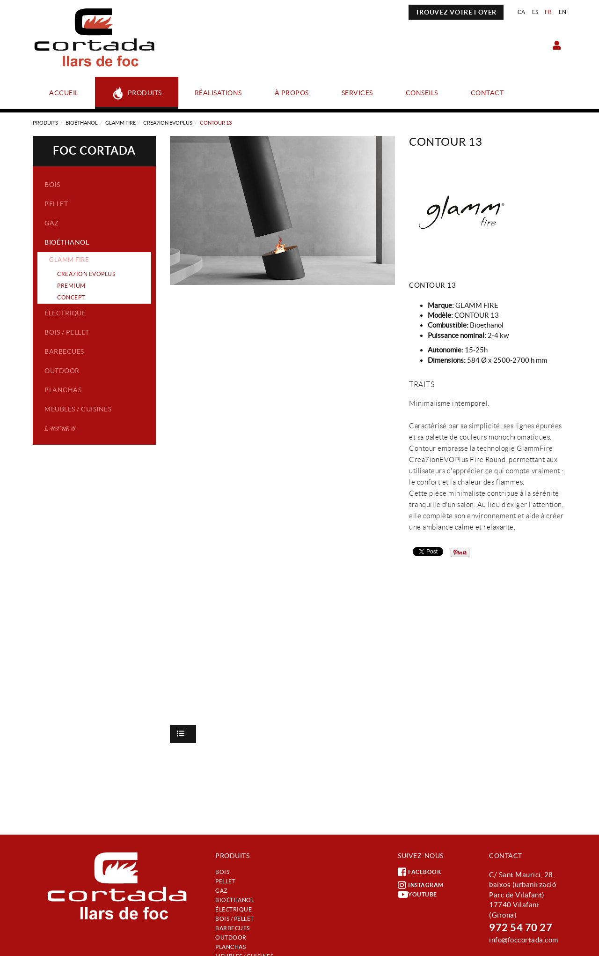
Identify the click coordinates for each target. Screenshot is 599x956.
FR (548, 12)
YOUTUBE (417, 894)
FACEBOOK (419, 872)
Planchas (62, 390)
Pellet (56, 204)
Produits (45, 123)
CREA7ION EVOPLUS (167, 123)
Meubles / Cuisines (77, 409)
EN (563, 12)
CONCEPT (71, 297)
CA (522, 12)
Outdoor (62, 370)
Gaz (51, 223)
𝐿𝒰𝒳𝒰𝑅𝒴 (59, 428)
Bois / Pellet (66, 332)
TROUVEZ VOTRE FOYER (456, 12)
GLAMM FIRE (120, 123)
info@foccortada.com (523, 940)
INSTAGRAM (421, 885)
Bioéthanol (82, 123)
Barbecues (64, 351)
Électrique (65, 313)
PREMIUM (71, 286)
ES (535, 12)
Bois (52, 184)
